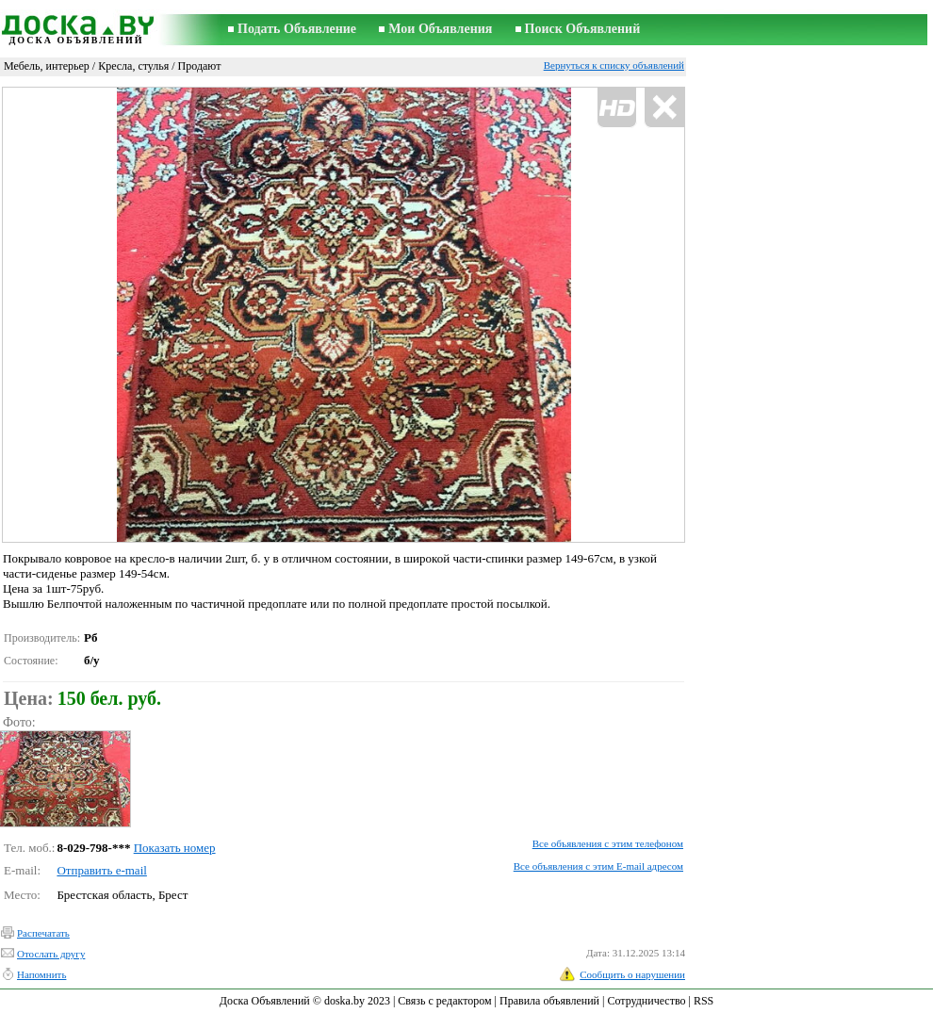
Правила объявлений (549, 1000)
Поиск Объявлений (583, 29)
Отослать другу (51, 953)
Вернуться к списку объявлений (614, 65)
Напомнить (41, 974)
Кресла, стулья (133, 66)
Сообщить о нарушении (632, 974)
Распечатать (43, 933)
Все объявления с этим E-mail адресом (598, 866)
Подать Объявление (296, 29)
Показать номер (175, 848)
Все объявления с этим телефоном (607, 843)
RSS (703, 1000)
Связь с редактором (444, 1000)
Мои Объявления (440, 29)
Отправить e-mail (101, 870)
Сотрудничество (646, 1000)
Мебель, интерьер (47, 66)
